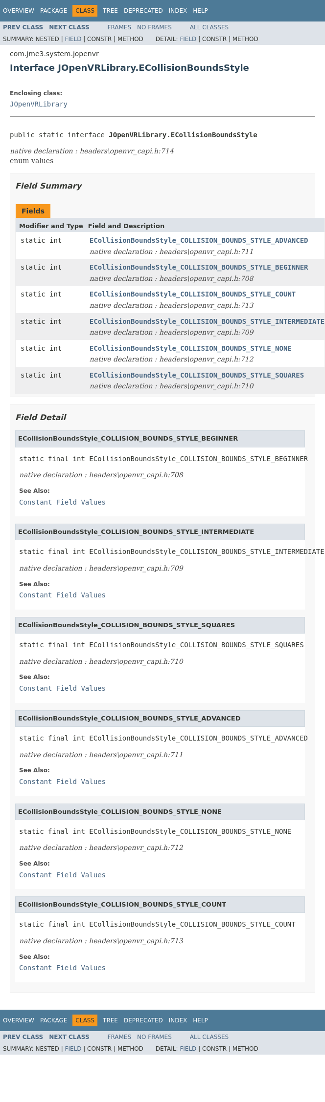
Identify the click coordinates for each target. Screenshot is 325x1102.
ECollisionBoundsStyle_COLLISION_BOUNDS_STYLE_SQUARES (197, 375)
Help (200, 10)
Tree (110, 10)
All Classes (209, 27)
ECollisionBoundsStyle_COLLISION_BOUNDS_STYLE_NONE (191, 348)
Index (178, 10)
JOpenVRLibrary (39, 104)
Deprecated (143, 10)
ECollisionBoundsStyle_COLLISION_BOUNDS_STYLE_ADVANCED (199, 240)
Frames (120, 27)
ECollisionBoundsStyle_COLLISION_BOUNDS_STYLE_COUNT (193, 294)
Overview (18, 10)
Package (53, 10)
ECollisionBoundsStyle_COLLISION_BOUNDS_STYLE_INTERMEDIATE (207, 321)
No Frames (154, 27)
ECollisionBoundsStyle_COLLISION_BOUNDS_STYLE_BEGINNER (199, 267)
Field (73, 39)
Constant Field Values (62, 502)
